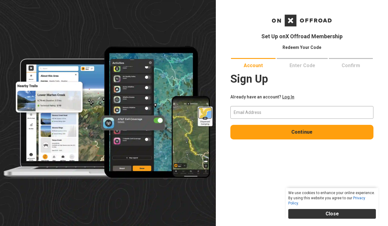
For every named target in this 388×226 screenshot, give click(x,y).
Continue (302, 132)
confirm (351, 65)
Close (332, 214)
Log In (288, 96)
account (253, 65)
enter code (302, 65)
